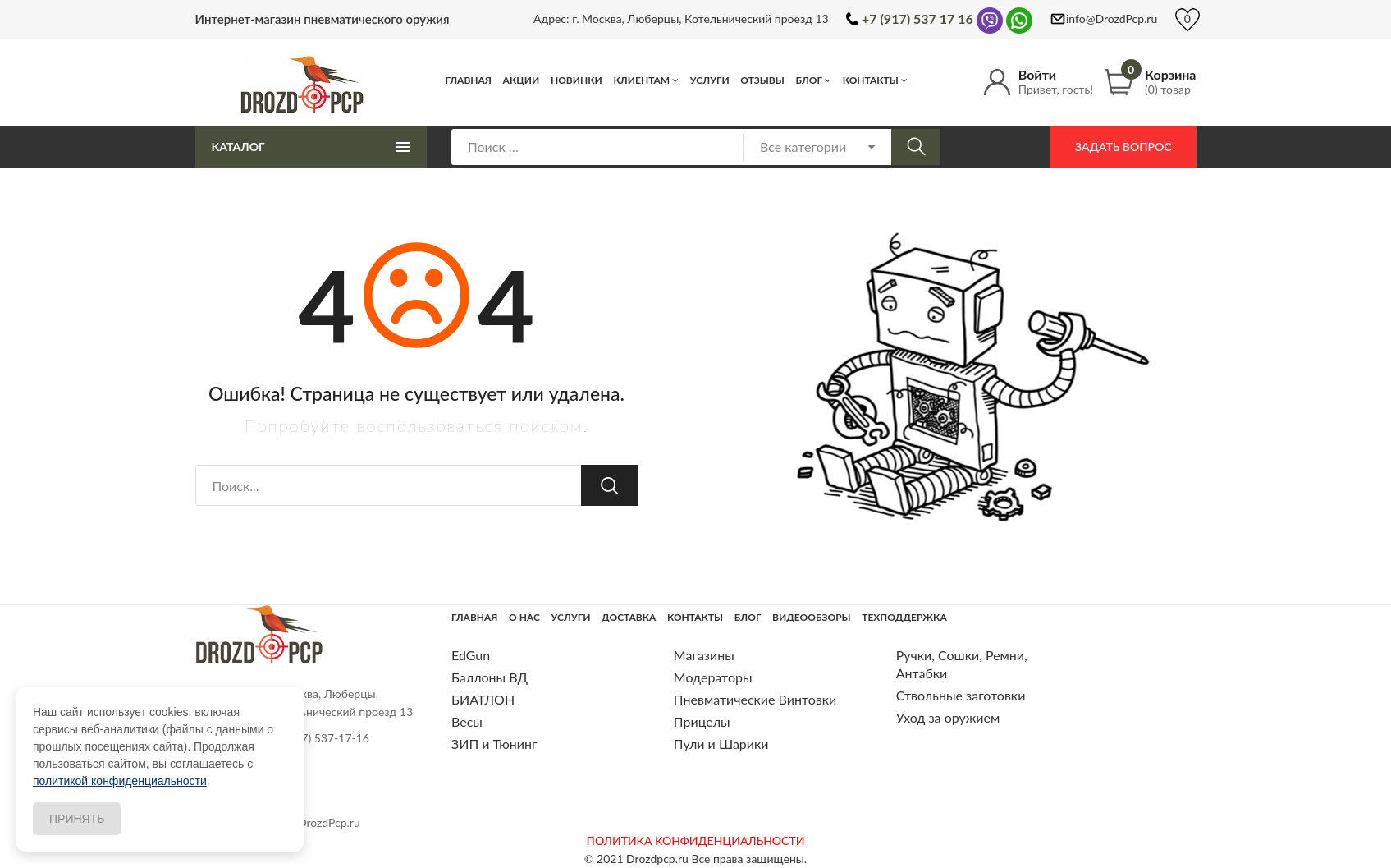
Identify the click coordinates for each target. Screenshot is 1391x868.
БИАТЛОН (483, 699)
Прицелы (702, 721)
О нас (524, 617)
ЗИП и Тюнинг (494, 743)
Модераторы (713, 677)
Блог (808, 80)
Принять (76, 818)
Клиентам (641, 80)
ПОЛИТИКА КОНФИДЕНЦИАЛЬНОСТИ (696, 840)
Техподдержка (904, 617)
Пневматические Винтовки (755, 699)
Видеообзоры (811, 617)
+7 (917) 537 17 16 (917, 18)
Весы (467, 721)
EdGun (470, 655)
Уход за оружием (948, 717)
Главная (469, 80)
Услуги (710, 80)
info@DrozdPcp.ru (1111, 18)
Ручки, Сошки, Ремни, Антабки (961, 664)
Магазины (704, 655)
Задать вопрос (1123, 147)
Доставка (629, 617)
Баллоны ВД (489, 677)
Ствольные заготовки (961, 695)
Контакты (871, 80)
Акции (521, 80)
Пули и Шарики (721, 743)
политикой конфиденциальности (120, 781)
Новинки (576, 80)
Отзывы (762, 80)
